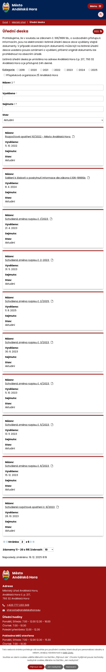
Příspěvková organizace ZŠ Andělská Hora (32, 75)
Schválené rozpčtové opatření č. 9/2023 (32, 507)
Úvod (5, 22)
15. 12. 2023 (11, 475)
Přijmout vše (36, 666)
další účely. (68, 652)
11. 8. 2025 (10, 310)
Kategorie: (8, 69)
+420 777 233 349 (18, 605)
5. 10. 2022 (11, 145)
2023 (70, 70)
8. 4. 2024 (11, 187)
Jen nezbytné (54, 666)
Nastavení (71, 666)
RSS (98, 31)
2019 (22, 70)
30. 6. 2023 (11, 351)
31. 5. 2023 (11, 269)
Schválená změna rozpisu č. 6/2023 (29, 466)
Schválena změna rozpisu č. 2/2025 (29, 301)
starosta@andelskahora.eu (23, 610)
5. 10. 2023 (11, 392)
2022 (57, 70)
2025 (94, 70)
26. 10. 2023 (12, 516)
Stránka (13, 542)
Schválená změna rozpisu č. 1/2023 (28, 219)
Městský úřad (19, 22)
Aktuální (10, 160)
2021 (45, 70)
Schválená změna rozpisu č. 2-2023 (29, 260)
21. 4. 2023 (11, 228)
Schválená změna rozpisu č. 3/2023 (29, 342)
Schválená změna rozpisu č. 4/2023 (29, 383)
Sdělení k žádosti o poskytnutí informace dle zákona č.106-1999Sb (47, 177)
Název (7, 82)
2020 (34, 70)
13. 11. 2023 (11, 434)
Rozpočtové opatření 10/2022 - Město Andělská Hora (39, 136)
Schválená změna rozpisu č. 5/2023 (29, 424)
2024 (82, 70)
